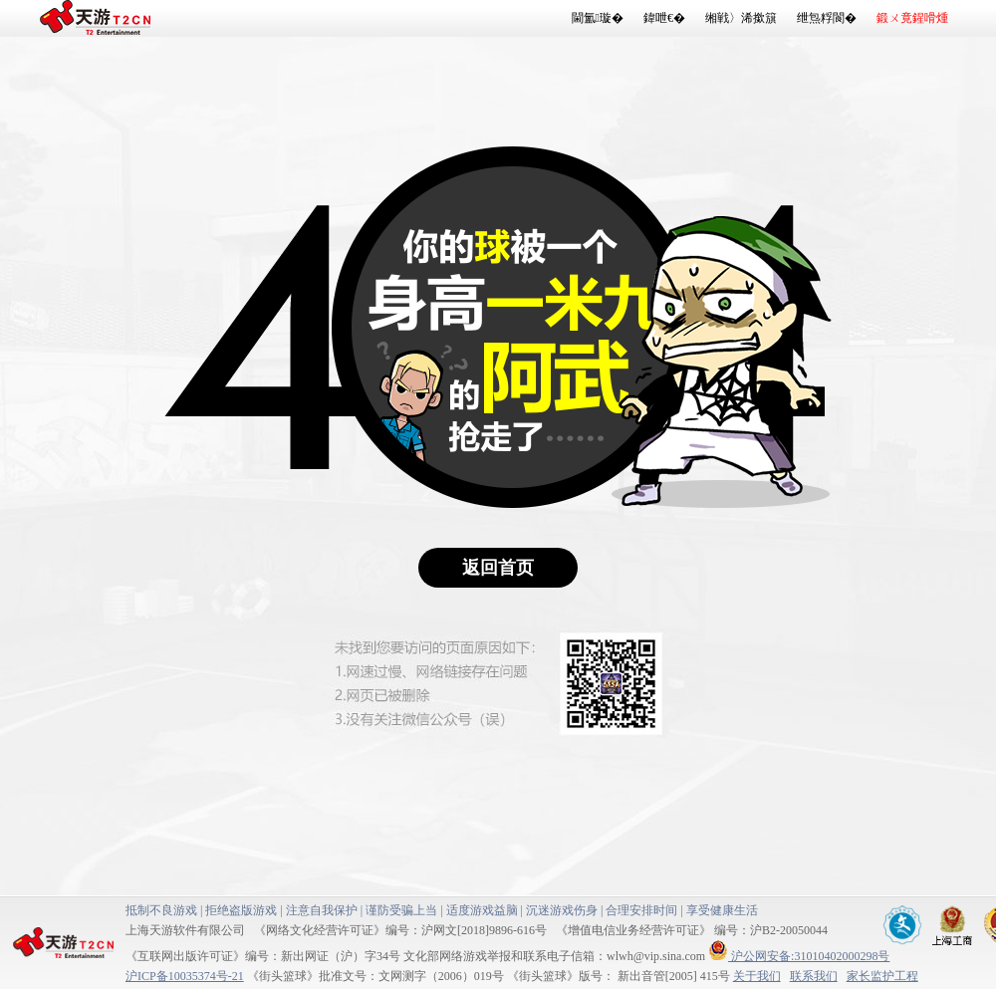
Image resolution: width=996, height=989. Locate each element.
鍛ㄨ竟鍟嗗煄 (912, 18)
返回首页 (498, 568)
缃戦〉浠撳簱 (741, 18)
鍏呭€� (664, 18)
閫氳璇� (597, 18)
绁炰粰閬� (827, 18)
